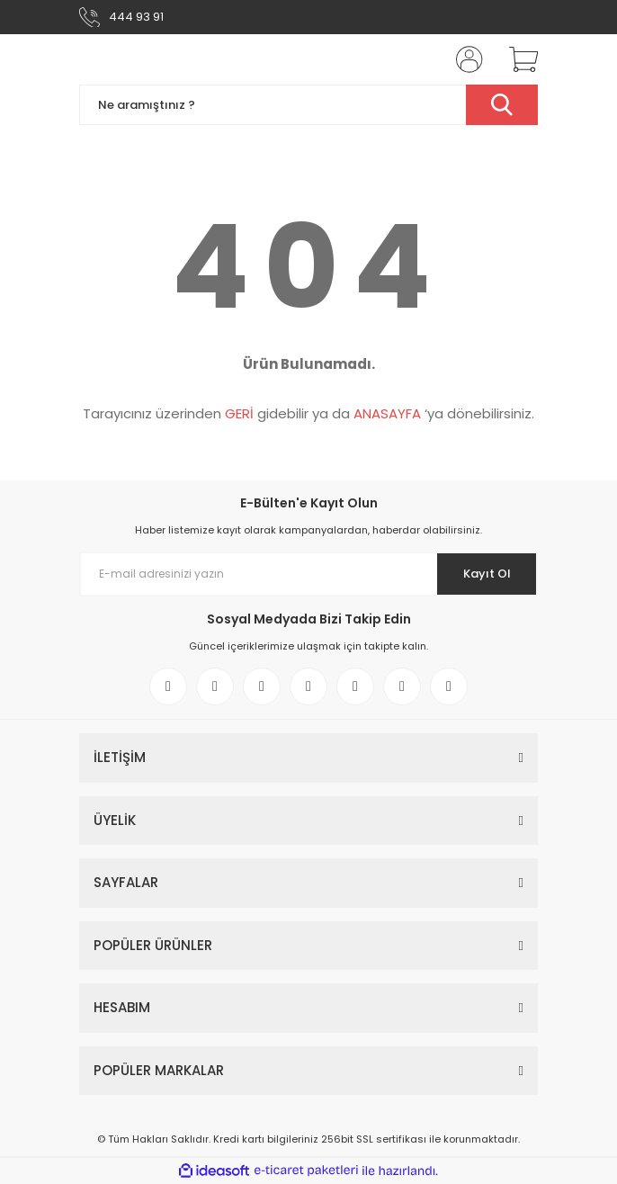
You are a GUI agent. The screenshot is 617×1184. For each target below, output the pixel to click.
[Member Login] (464, 59)
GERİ (239, 413)
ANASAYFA (387, 413)
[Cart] (517, 59)
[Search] (308, 105)
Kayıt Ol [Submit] (487, 573)
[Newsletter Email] (308, 574)
